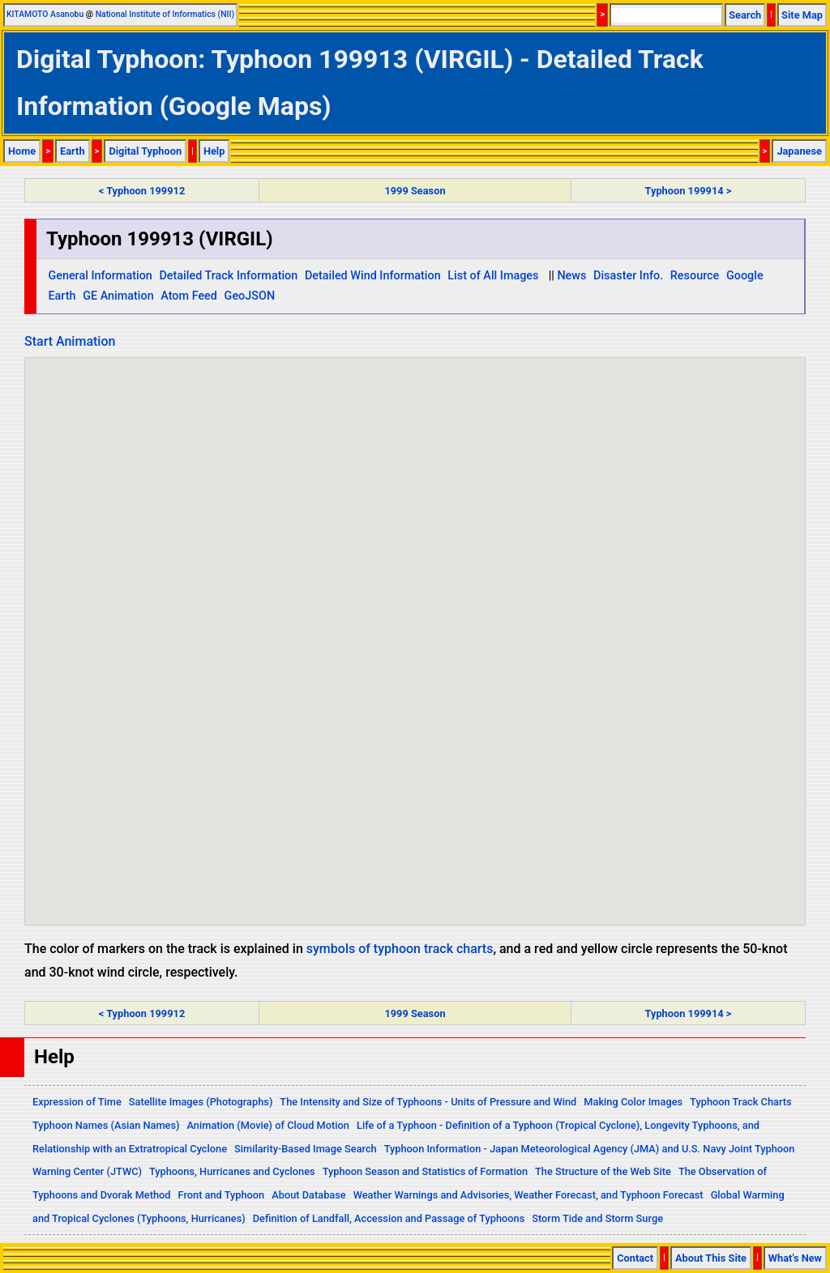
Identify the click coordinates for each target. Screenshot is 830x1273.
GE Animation (118, 296)
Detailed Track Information (228, 276)
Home (22, 151)
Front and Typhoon (221, 1195)
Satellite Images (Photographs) (201, 1102)
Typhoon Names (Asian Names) (105, 1125)
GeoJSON (250, 296)
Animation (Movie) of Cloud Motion (267, 1125)
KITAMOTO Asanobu (44, 14)
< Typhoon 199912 (142, 191)
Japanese (799, 151)
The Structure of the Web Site (603, 1171)
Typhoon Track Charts (741, 1102)
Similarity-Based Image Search (305, 1149)
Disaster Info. (628, 276)
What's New (795, 1258)
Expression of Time (77, 1102)
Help (214, 151)
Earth (72, 151)
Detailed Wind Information (373, 276)
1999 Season (414, 191)
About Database (308, 1195)
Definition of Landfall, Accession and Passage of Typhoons (389, 1218)
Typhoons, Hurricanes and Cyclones (232, 1171)
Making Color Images (633, 1102)
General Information (100, 276)
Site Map (802, 15)
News (571, 276)
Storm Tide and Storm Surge (597, 1218)
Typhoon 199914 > (688, 191)
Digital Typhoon (145, 151)
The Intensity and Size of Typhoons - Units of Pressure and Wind (428, 1102)
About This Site (711, 1258)
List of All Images (492, 276)
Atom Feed (188, 296)
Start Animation (69, 341)
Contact (635, 1258)
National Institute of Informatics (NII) (165, 14)
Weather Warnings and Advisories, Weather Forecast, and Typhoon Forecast (528, 1195)
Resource (695, 276)
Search (745, 15)
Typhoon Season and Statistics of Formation (425, 1171)
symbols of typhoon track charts (400, 948)
